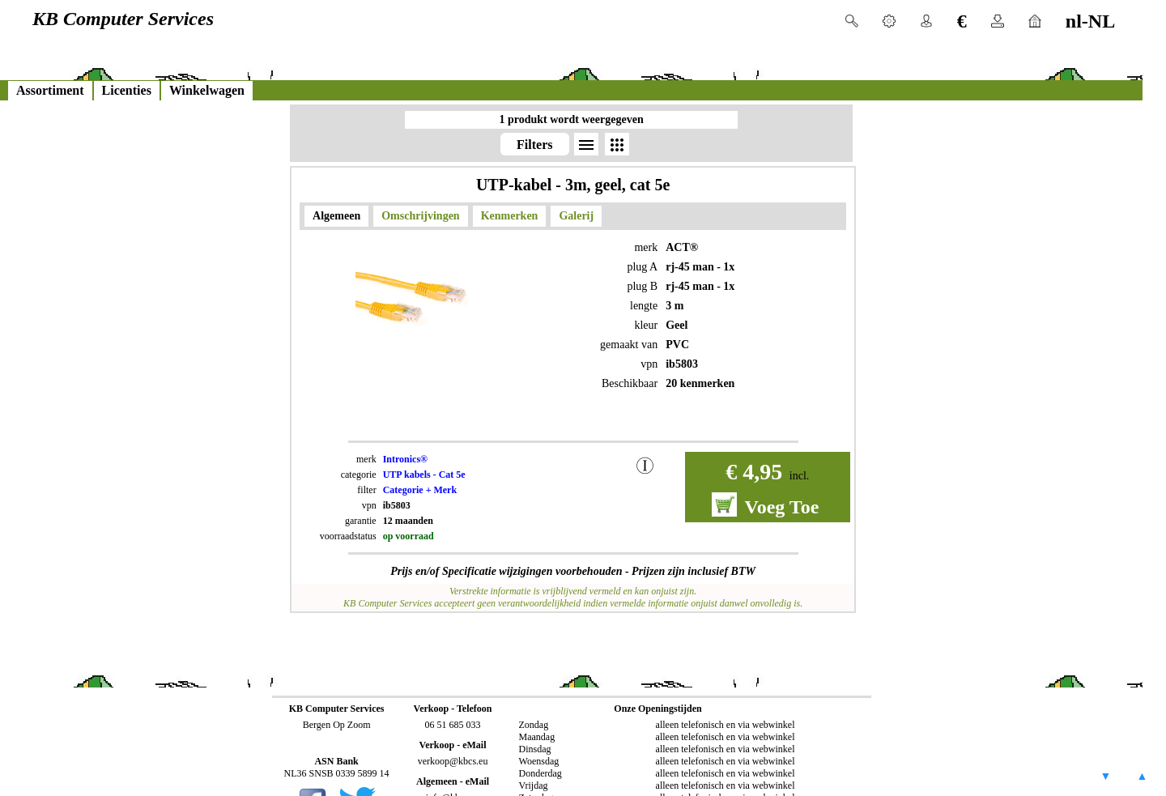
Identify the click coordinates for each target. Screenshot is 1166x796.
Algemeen (336, 216)
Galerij (576, 216)
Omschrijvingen (420, 216)
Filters (534, 144)
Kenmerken (509, 216)
